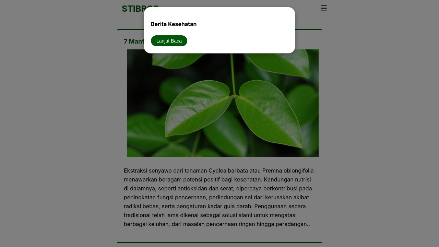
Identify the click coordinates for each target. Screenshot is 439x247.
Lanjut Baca (169, 41)
